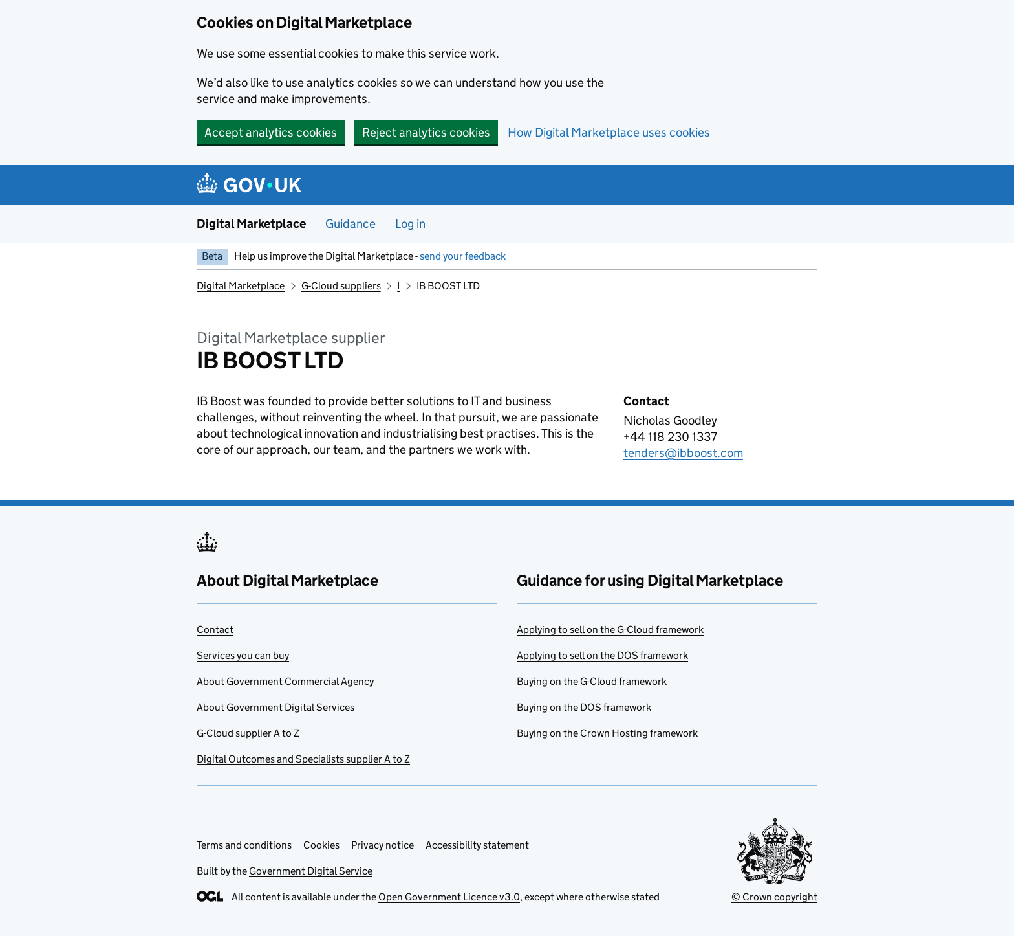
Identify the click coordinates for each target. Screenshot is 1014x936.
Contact (215, 629)
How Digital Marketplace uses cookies (609, 132)
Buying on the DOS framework (584, 707)
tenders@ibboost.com (683, 452)
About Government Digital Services (275, 707)
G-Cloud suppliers (341, 286)
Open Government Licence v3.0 (449, 897)
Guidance (350, 223)
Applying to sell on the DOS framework (602, 655)
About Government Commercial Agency (285, 681)
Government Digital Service (310, 871)
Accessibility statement (477, 845)
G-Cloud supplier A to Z (248, 733)
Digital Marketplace (251, 223)
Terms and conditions (244, 845)
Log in (410, 223)
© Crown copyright (774, 897)
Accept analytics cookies (270, 132)
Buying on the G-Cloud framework (592, 681)
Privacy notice (382, 845)
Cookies (321, 845)
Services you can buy (243, 655)
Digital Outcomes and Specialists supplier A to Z (303, 759)
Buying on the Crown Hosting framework (607, 733)
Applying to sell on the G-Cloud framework (610, 629)
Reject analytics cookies (426, 132)
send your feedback (463, 256)
